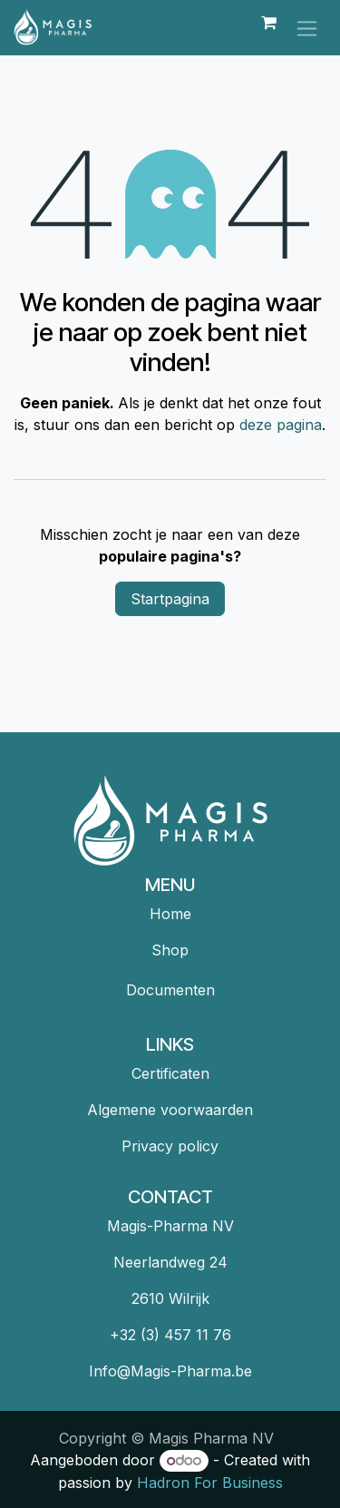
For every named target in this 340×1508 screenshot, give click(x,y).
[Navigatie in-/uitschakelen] (306, 27)
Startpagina (170, 599)
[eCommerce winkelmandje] (268, 27)
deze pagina (280, 425)
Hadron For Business (210, 1483)
